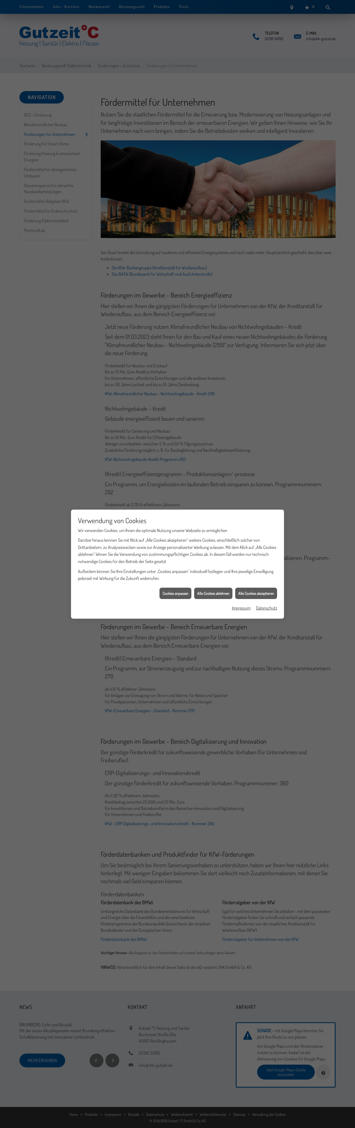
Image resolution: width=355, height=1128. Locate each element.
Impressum (241, 582)
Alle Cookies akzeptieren (256, 567)
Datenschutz (266, 582)
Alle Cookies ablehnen (213, 567)
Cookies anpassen (175, 567)
